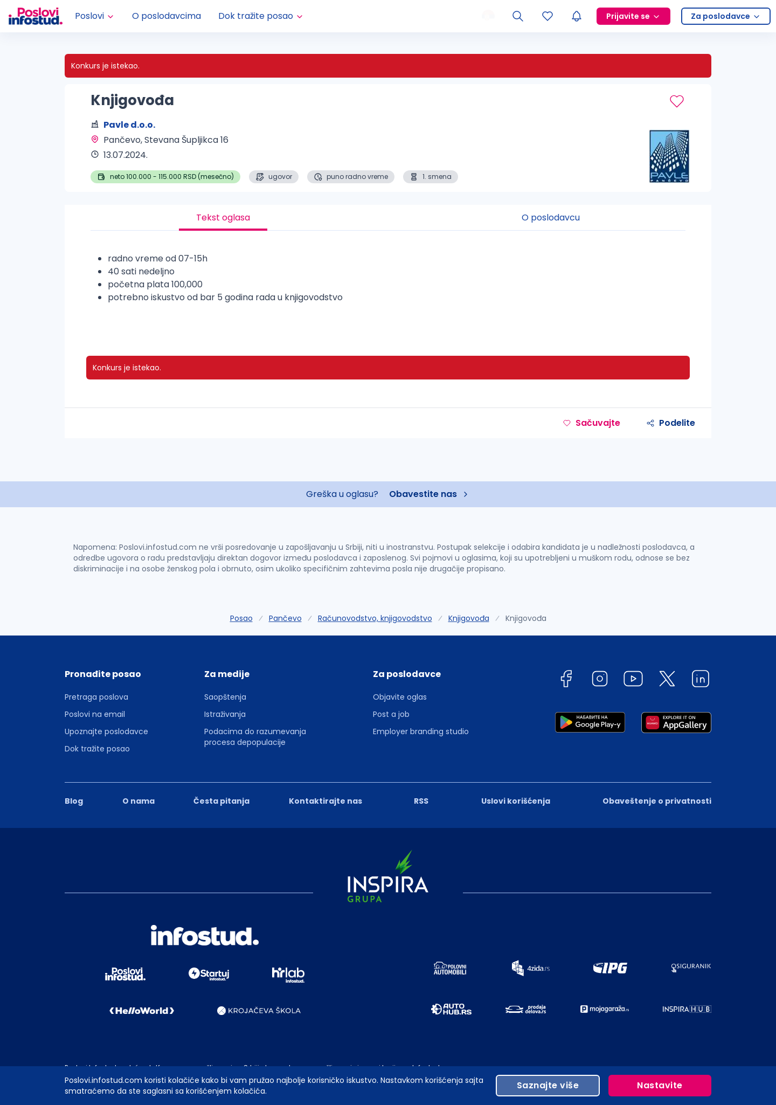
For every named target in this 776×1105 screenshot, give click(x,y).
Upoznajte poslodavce (106, 731)
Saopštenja (225, 697)
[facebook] (566, 680)
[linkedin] (700, 680)
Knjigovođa (468, 618)
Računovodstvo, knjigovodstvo (375, 618)
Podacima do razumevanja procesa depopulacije (255, 737)
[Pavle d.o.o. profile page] (657, 156)
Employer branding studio (421, 731)
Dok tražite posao (97, 748)
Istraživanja (225, 714)
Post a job (391, 714)
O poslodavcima (166, 16)
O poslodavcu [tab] (551, 217)
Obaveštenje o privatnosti (656, 801)
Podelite (670, 423)
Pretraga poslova (96, 697)
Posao (241, 618)
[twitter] (667, 680)
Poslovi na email (95, 714)
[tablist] (388, 218)
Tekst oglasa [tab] (223, 217)
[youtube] (633, 680)
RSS (421, 801)
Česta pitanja (221, 801)
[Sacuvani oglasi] (547, 16)
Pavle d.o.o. (129, 125)
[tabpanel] (388, 282)
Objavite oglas (400, 697)
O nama (138, 801)
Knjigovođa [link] (525, 618)
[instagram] (600, 680)
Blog (74, 801)
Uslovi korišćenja (515, 801)
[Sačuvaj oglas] (676, 101)
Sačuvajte (591, 423)
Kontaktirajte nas (325, 801)
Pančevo (285, 618)
